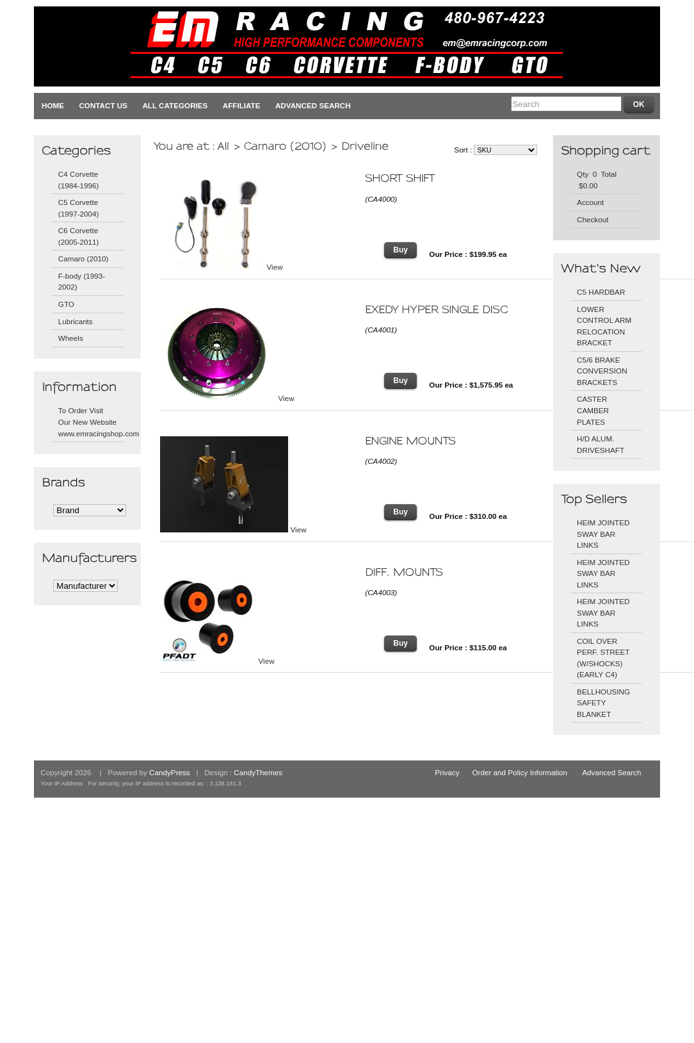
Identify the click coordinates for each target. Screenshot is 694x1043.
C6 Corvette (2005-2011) (78, 236)
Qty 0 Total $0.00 (597, 180)
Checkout (592, 219)
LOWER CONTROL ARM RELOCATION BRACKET (604, 326)
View (275, 267)
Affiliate (242, 105)
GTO (66, 304)
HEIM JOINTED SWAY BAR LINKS (603, 533)
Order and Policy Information (520, 772)
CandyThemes (258, 772)
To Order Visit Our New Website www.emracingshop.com (91, 421)
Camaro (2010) (83, 258)
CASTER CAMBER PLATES (593, 410)
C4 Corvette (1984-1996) (78, 180)
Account (590, 202)
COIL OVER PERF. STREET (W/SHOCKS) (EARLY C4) (603, 658)
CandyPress (169, 772)
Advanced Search (313, 105)
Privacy (447, 772)
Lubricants (75, 321)
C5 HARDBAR (601, 292)
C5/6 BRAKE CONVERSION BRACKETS (602, 371)
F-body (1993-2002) (81, 282)
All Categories (174, 105)
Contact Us (103, 105)
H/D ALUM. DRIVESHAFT (600, 444)
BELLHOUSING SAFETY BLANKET (603, 702)
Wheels (70, 338)
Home (53, 105)
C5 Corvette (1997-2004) (78, 208)
